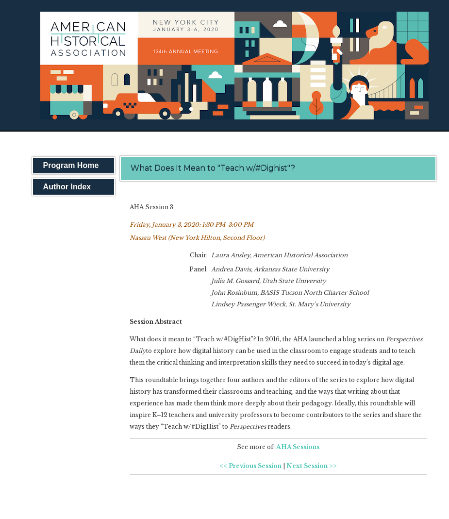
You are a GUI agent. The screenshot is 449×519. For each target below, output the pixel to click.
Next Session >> (311, 465)
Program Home (71, 165)
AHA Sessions (297, 447)
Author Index (67, 187)
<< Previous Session (250, 465)
